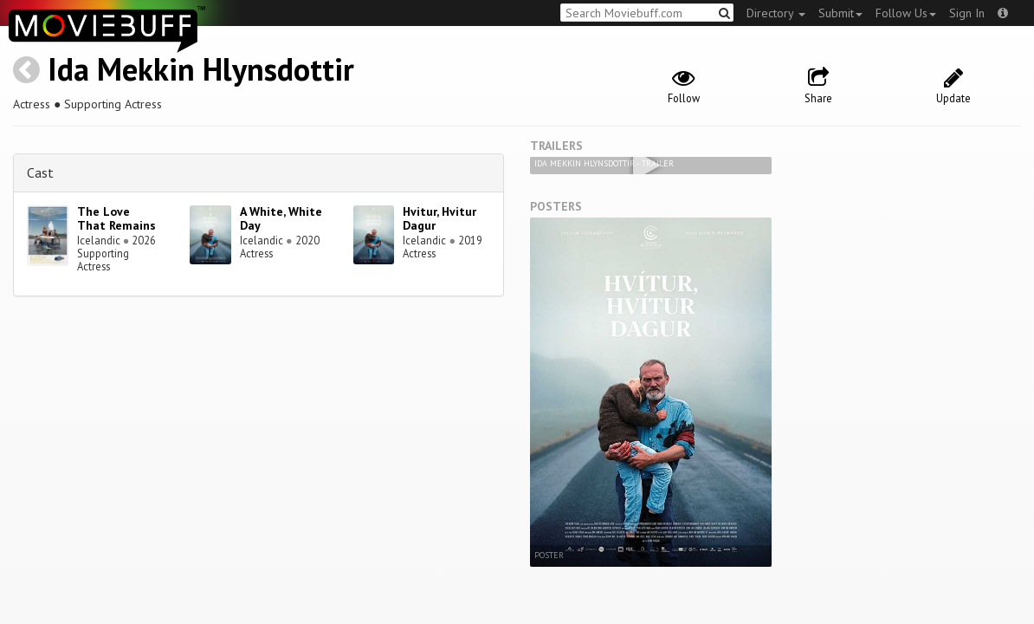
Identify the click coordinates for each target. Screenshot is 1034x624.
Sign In (967, 13)
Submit (840, 13)
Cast (40, 172)
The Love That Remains (116, 219)
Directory (775, 13)
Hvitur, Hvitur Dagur (439, 219)
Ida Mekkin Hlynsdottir (201, 69)
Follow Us (906, 13)
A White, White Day (281, 219)
